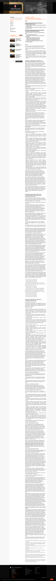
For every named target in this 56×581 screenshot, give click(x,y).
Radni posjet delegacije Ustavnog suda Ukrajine (19, 45)
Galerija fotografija (13, 31)
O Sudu (27, 4)
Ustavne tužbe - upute (40, 9)
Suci (10, 26)
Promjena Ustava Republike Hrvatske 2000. (33, 37)
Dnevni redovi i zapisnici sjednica (28, 570)
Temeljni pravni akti (28, 5)
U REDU (52, 579)
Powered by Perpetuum (43, 577)
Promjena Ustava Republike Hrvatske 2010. (33, 39)
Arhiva (35, 570)
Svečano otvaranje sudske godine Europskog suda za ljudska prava (18, 56)
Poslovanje (38, 5)
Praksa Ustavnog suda (29, 8)
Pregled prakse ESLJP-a (29, 9)
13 (31, 375)
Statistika (26, 574)
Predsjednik (12, 25)
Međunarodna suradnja (40, 4)
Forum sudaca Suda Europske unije (19, 50)
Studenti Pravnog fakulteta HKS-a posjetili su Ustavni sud (18, 40)
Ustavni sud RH (15, 8)
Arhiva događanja (19, 61)
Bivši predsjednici (12, 28)
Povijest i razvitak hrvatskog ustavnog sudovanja (15, 20)
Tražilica (38, 8)
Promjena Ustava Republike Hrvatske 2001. (33, 38)
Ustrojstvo (11, 23)
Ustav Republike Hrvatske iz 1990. (31, 34)
